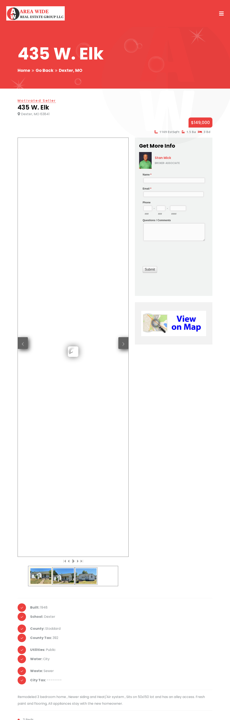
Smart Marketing (107, 711)
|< (65, 221)
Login (191, 711)
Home (24, 70)
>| (81, 221)
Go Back (44, 70)
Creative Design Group (72, 711)
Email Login (174, 711)
